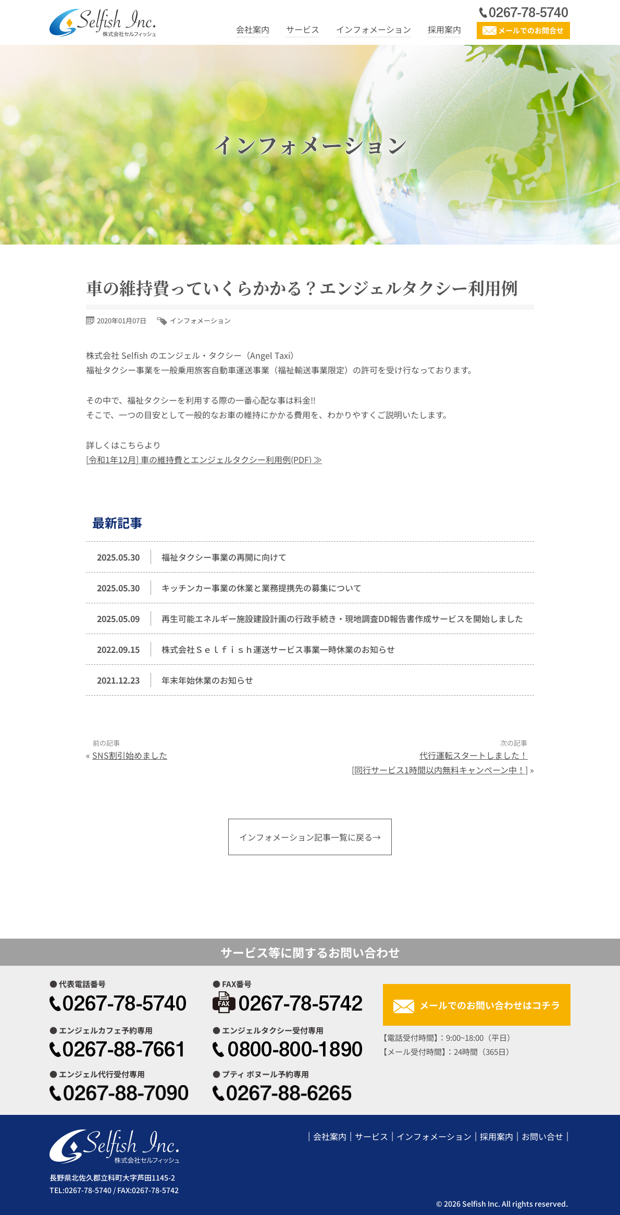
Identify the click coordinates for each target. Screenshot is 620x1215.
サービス (302, 29)
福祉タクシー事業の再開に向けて (224, 557)
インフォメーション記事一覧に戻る (306, 837)
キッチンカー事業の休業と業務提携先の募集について (262, 587)
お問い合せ (542, 1136)
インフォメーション (373, 29)
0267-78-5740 (88, 1190)
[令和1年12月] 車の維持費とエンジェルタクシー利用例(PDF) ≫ (204, 459)
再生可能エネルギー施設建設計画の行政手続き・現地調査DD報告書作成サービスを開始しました (342, 618)
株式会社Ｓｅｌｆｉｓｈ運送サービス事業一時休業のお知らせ (278, 649)
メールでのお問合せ (531, 30)
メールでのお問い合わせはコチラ (489, 1005)
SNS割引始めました (129, 755)
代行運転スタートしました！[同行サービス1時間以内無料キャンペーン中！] (440, 762)
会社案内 (252, 29)
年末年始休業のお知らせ (207, 680)
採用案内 (444, 29)
